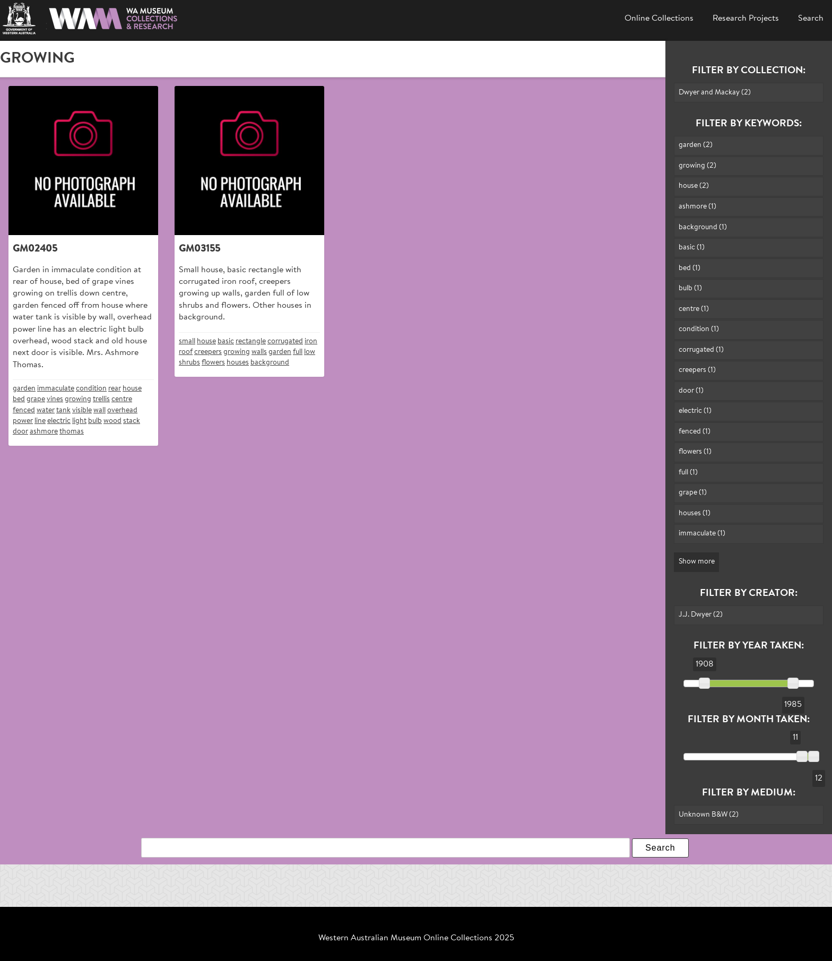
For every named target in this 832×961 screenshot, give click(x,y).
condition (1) (699, 329)
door (20, 432)
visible (82, 410)
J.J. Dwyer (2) (701, 615)
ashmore (44, 432)
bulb (95, 421)
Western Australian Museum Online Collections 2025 (416, 938)
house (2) (694, 186)
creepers (208, 352)
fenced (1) (694, 432)
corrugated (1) (701, 350)
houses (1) (694, 513)
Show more (697, 562)
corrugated (285, 341)
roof (186, 352)
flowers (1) (695, 452)
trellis (101, 399)
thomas (71, 432)
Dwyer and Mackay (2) (715, 93)
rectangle (251, 341)
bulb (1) (690, 288)
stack (131, 421)
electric (59, 421)
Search (811, 18)
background (269, 363)
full (297, 352)
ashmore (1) (697, 207)
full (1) (688, 473)
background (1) (703, 227)
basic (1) (692, 248)
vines (55, 399)
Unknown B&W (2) (709, 815)
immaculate (55, 389)
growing (78, 399)
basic (226, 341)
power (23, 421)
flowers (213, 363)
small (187, 341)
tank (63, 410)
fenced (24, 410)
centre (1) (694, 309)
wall (99, 410)
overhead (122, 410)
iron (311, 341)
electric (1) (695, 411)
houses (238, 363)
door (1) (691, 391)
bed (19, 399)
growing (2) (697, 166)
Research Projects (746, 18)
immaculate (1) (702, 534)
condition (91, 389)
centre (121, 399)
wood (112, 421)
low (309, 352)
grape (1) (693, 493)
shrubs (189, 363)
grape (36, 399)
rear (114, 389)
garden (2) (696, 145)
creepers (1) (697, 370)
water (46, 410)
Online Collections (659, 18)
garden (24, 389)
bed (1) (689, 268)
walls (259, 352)
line (40, 421)
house (132, 389)
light (79, 421)
